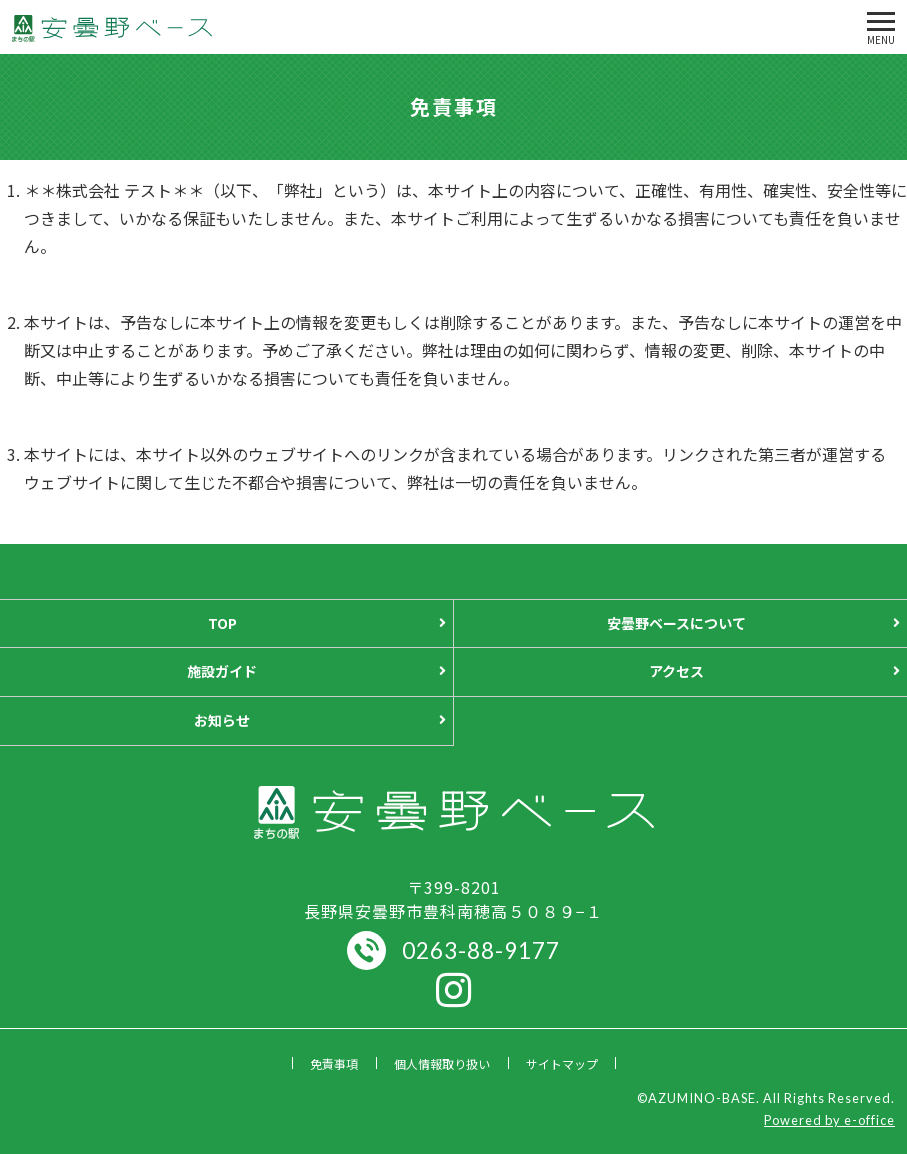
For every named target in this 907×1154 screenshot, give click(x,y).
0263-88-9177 (481, 950)
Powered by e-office (829, 1120)
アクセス (676, 671)
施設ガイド (222, 671)
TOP (222, 623)
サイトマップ (562, 1063)
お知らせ (222, 720)
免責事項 (334, 1063)
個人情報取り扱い (442, 1063)
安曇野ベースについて (676, 623)
